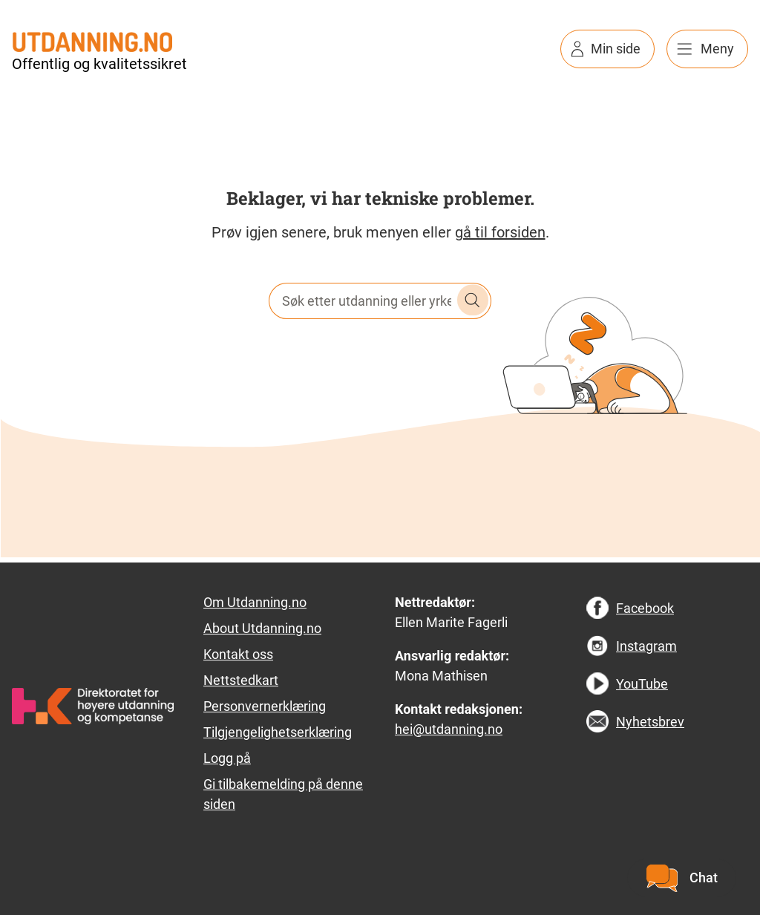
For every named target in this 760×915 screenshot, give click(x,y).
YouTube (642, 684)
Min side (616, 48)
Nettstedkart (240, 680)
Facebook (645, 608)
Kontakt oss (238, 654)
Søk (472, 300)
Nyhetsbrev (650, 721)
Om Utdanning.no (255, 602)
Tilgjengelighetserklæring (277, 732)
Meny (717, 48)
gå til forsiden (500, 232)
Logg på (227, 758)
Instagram (646, 646)
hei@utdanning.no (448, 729)
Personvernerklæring (264, 706)
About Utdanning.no (262, 628)
